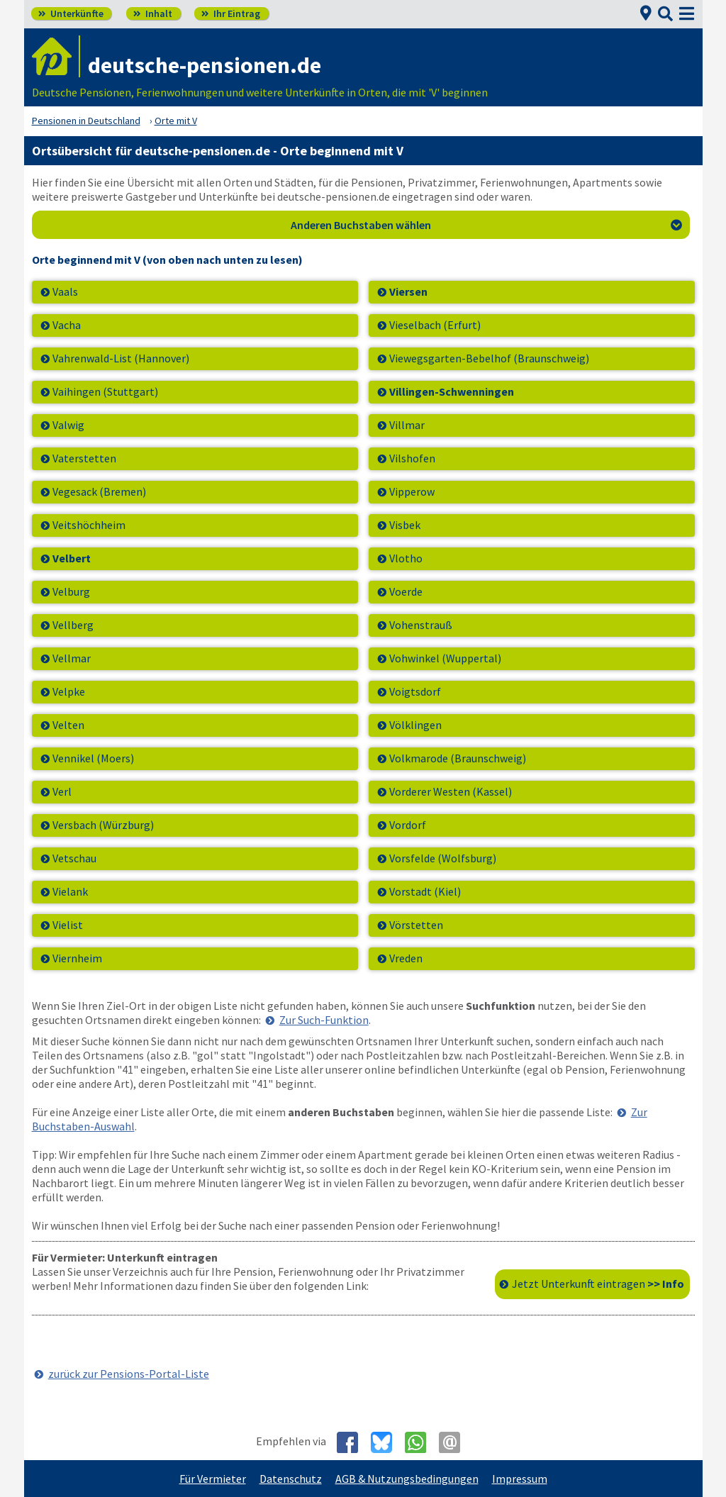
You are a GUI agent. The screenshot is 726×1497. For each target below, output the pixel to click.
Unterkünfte (71, 13)
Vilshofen (412, 458)
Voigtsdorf (415, 691)
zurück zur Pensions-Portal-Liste (128, 1374)
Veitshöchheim (88, 525)
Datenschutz (290, 1478)
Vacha (66, 325)
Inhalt (152, 13)
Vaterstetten (84, 458)
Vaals (65, 291)
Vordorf (407, 825)
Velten (68, 725)
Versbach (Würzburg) (103, 825)
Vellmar (71, 658)
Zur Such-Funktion (324, 1020)
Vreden (406, 958)
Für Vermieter (212, 1478)
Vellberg (73, 625)
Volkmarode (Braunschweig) (457, 758)
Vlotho (406, 558)
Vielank (70, 891)
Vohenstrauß (420, 625)
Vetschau (74, 858)
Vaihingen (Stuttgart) (105, 391)
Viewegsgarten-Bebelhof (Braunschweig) (489, 358)
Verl (62, 791)
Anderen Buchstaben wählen (486, 225)
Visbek (404, 525)
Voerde (406, 591)
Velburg (71, 591)
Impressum (519, 1478)
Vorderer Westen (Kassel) (450, 791)
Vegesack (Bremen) (99, 491)
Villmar (407, 425)
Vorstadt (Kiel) (425, 891)
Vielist (67, 925)
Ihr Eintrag (230, 13)
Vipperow (412, 491)
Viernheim (77, 958)
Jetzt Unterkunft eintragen (598, 1283)
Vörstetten (416, 925)
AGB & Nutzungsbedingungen (407, 1478)
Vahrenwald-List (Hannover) (120, 358)
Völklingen (415, 725)
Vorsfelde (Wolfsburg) (442, 858)
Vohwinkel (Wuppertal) (445, 658)
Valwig (68, 425)
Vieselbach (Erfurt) (435, 325)
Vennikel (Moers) (93, 758)
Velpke (68, 691)
